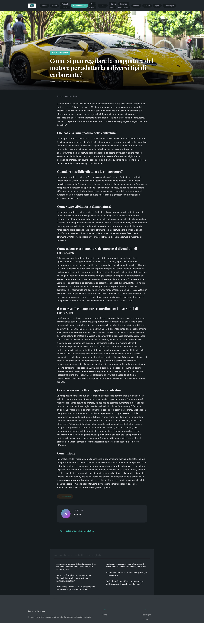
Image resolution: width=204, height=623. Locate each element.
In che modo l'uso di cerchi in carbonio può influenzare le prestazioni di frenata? (75, 588)
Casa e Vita (92, 5)
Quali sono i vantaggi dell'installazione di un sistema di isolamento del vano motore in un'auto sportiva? (76, 567)
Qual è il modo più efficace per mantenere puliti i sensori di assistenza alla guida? (125, 582)
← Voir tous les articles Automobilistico (75, 531)
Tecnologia (169, 6)
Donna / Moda (112, 5)
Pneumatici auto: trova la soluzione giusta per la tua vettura (126, 573)
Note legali (146, 615)
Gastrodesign (36, 611)
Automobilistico (79, 6)
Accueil (60, 96)
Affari (54, 6)
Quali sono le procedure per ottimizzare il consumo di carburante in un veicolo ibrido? (126, 565)
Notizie (136, 6)
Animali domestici (64, 5)
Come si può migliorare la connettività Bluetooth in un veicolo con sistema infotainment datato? (73, 578)
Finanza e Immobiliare (123, 5)
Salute (147, 6)
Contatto (145, 619)
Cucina (103, 6)
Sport (157, 6)
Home (44, 6)
